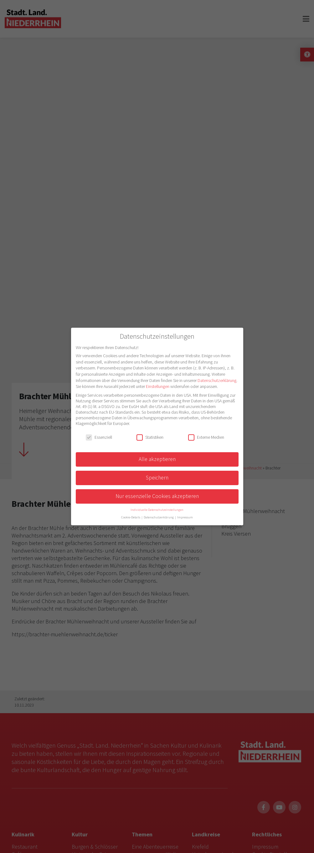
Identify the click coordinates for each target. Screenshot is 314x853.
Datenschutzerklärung (217, 380)
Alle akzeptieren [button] (157, 459)
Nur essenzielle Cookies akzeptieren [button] (157, 496)
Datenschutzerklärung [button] (159, 517)
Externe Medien (206, 437)
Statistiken (149, 437)
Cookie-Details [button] (131, 517)
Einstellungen (157, 386)
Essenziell (99, 437)
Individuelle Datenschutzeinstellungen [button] (157, 510)
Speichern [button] (157, 477)
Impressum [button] (185, 517)
